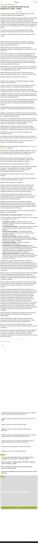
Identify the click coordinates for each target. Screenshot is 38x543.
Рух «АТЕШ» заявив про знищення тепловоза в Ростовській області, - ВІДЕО (18, 419)
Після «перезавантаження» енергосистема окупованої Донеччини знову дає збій (16, 467)
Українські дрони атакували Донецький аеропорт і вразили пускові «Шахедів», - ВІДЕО (18, 462)
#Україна (6, 341)
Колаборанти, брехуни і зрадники (15, 492)
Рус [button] (34, 2)
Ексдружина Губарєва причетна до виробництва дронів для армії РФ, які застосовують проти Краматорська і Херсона (18, 413)
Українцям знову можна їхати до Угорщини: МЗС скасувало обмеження (16, 429)
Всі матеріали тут (19, 507)
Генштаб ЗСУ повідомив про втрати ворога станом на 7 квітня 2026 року (19, 472)
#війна (9, 341)
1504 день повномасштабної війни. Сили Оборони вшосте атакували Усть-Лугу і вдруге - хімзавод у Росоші (17, 458)
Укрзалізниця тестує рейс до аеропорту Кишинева (13, 451)
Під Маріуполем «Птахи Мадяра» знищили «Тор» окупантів (16, 446)
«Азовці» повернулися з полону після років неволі (13, 424)
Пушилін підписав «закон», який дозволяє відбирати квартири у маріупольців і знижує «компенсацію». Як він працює (17, 441)
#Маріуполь (2, 341)
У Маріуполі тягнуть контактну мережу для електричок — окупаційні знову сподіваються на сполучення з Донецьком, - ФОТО (18, 435)
